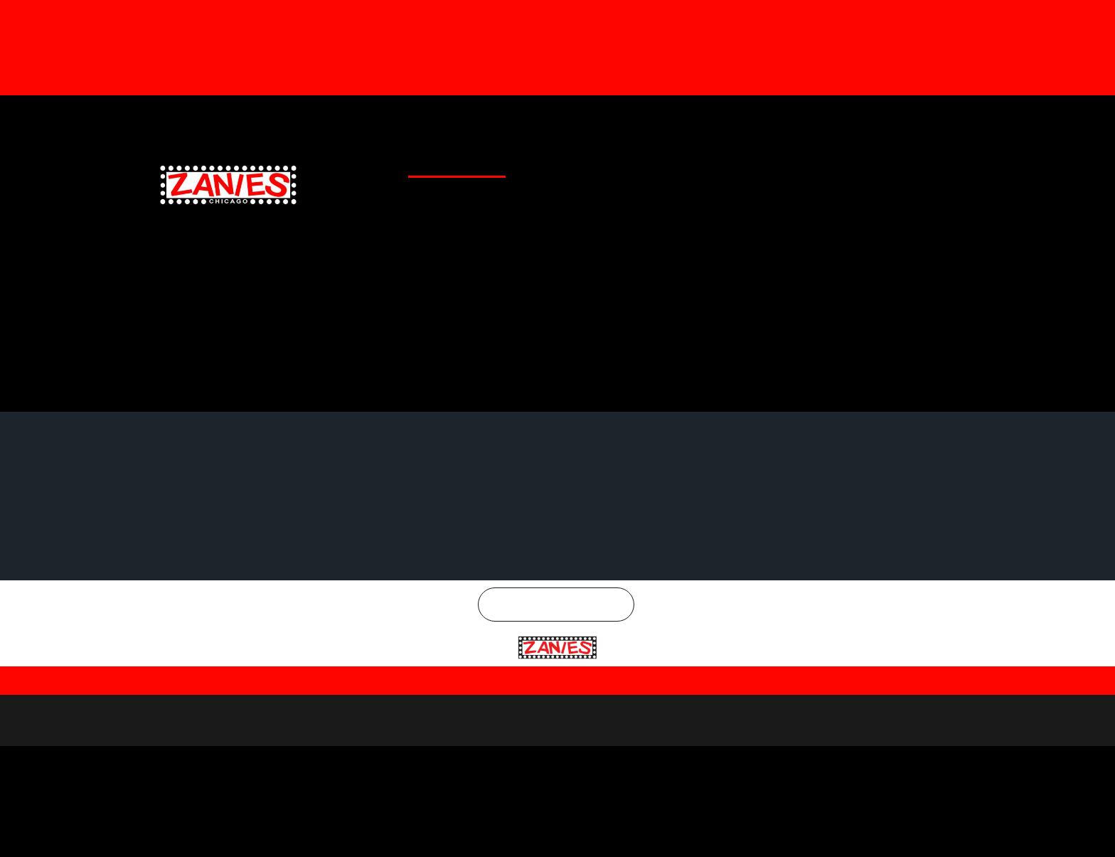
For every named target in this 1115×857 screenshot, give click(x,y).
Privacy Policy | (543, 662)
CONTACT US (796, 161)
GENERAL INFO (588, 161)
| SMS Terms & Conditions (770, 661)
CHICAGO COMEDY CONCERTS (892, 161)
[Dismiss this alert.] (1102, 16)
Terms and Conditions (634, 662)
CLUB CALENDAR (435, 161)
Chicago (565, 586)
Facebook (765, 116)
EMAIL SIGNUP (731, 161)
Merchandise (673, 116)
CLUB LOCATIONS (514, 161)
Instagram (924, 116)
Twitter (843, 116)
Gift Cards (603, 116)
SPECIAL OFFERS (659, 161)
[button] (18, 89)
